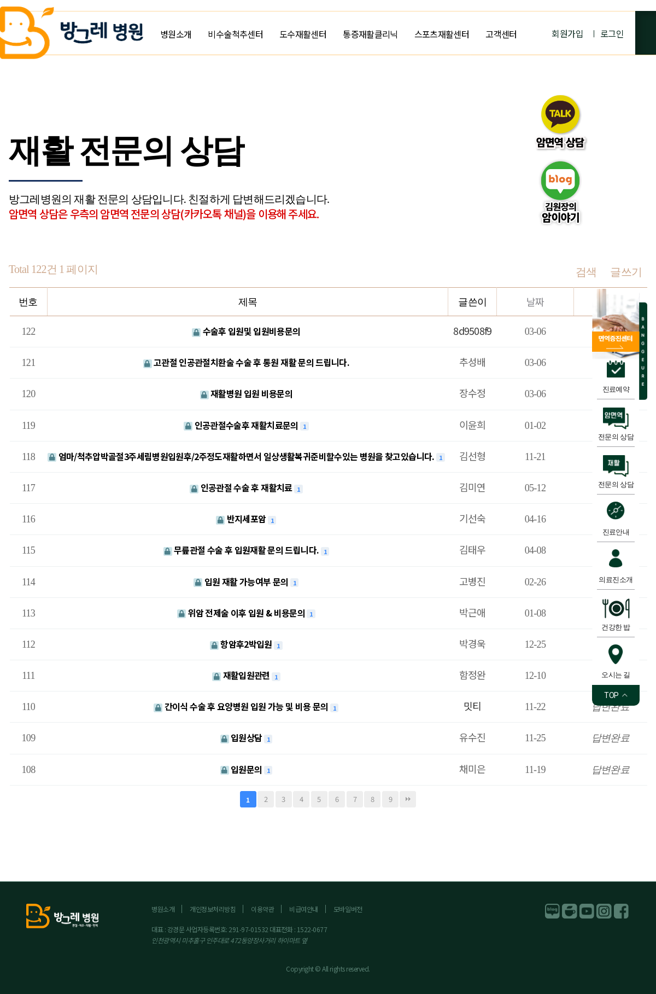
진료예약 (616, 389)
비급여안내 (303, 909)
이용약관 (262, 909)
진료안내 (616, 532)
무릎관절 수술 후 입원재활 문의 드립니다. (242, 549)
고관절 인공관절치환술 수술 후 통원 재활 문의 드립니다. (246, 362)
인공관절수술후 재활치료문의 (242, 425)
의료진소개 (615, 580)
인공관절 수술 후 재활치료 (242, 487)
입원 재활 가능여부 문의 (242, 581)
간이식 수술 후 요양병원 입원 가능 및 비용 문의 (242, 706)
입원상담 (242, 737)
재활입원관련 (242, 675)
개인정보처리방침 (213, 909)
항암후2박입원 (242, 643)
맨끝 (408, 799)
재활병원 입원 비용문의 (246, 393)
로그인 (612, 33)
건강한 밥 (615, 627)
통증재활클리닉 (370, 33)
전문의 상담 (616, 437)
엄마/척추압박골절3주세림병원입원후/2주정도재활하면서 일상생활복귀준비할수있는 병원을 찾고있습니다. (242, 456)
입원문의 (242, 769)
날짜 (535, 301)
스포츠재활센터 (442, 33)
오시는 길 (615, 675)
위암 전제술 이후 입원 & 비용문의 (242, 612)
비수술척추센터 (235, 33)
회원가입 (567, 33)
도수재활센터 (302, 33)
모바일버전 (347, 909)
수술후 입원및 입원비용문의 (246, 331)
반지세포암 (242, 518)
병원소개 (175, 33)
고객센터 (501, 33)
